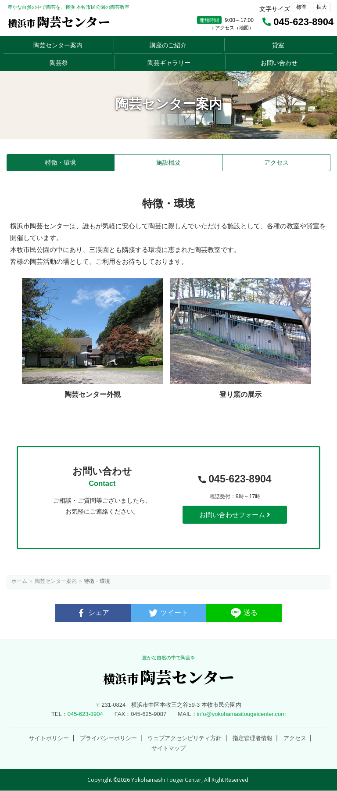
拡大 (321, 7)
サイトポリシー (49, 738)
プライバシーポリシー (108, 738)
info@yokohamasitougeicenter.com (241, 714)
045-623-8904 (235, 480)
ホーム (19, 581)
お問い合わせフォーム (234, 514)
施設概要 (168, 162)
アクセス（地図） (233, 27)
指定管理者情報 (252, 738)
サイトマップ (168, 748)
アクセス (276, 162)
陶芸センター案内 (56, 581)
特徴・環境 (60, 162)
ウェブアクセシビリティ (184, 738)
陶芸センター (59, 21)
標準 (301, 7)
